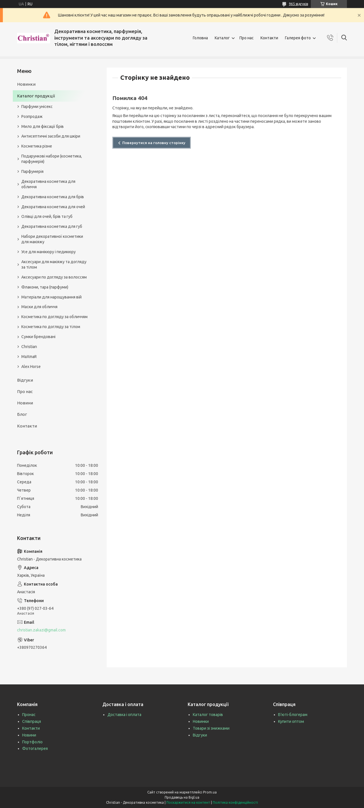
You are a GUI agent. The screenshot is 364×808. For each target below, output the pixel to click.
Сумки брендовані (38, 336)
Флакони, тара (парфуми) (44, 287)
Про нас (246, 38)
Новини (25, 402)
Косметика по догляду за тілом (50, 326)
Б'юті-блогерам (292, 714)
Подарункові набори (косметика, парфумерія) (51, 159)
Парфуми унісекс (37, 106)
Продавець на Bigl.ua (182, 797)
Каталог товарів (208, 714)
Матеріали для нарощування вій (51, 297)
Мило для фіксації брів (42, 126)
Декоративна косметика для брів (52, 197)
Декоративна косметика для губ (51, 226)
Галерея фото (298, 38)
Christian (29, 346)
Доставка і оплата (124, 714)
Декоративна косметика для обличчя (48, 184)
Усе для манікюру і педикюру (48, 251)
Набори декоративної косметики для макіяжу (52, 239)
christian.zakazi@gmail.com (41, 630)
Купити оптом (291, 721)
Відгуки (25, 380)
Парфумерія (32, 171)
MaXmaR (29, 356)
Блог (22, 414)
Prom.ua (210, 792)
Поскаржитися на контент (188, 802)
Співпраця (31, 721)
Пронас (29, 714)
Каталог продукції (36, 95)
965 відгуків (298, 4)
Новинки (26, 84)
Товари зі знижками (211, 728)
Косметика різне (36, 146)
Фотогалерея (35, 748)
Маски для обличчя (39, 306)
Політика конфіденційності (235, 802)
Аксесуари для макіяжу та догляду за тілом (53, 264)
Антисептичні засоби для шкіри (50, 136)
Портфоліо (32, 742)
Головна (200, 38)
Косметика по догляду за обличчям (54, 316)
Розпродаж (32, 116)
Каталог (222, 38)
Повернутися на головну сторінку (153, 143)
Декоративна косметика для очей (53, 206)
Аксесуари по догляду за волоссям (54, 277)
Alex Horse (31, 366)
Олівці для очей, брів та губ (47, 216)
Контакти (269, 38)
